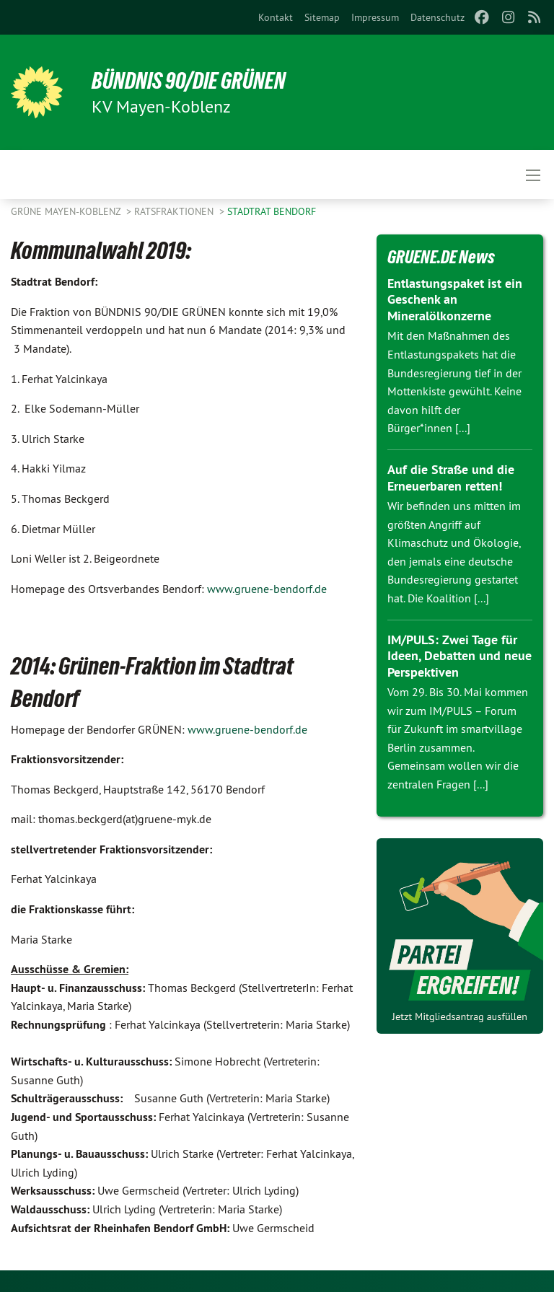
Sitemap (322, 17)
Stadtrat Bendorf (271, 211)
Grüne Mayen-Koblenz (67, 211)
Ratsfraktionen (175, 211)
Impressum (375, 17)
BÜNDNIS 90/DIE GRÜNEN (189, 81)
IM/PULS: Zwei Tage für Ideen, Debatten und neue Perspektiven (459, 655)
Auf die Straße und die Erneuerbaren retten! (450, 477)
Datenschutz (437, 17)
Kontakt (275, 17)
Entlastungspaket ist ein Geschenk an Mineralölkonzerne (454, 299)
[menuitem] (275, 17)
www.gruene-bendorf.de (267, 588)
